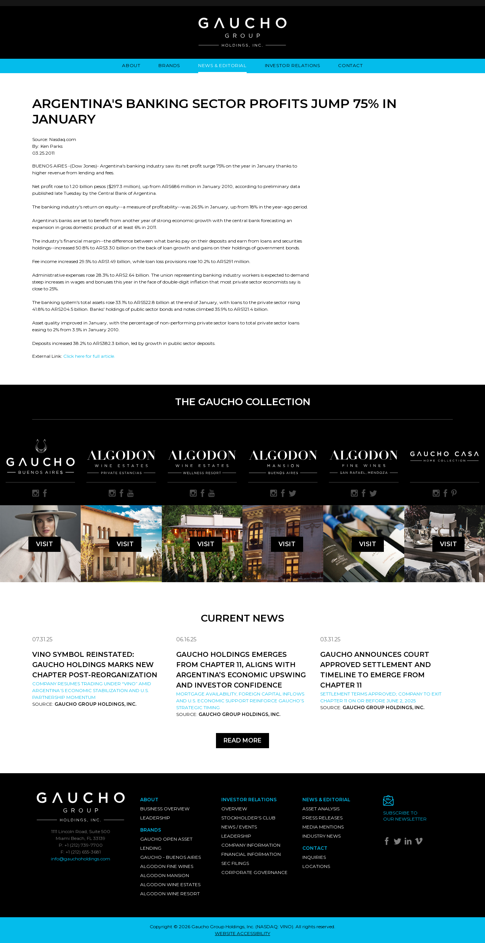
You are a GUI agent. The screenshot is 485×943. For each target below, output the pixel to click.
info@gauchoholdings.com (80, 859)
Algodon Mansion (164, 875)
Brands (169, 65)
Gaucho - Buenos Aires (170, 857)
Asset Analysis (321, 808)
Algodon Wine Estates (170, 884)
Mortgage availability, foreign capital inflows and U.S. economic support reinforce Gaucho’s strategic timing (240, 700)
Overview (234, 808)
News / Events (239, 827)
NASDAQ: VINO (274, 926)
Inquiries (314, 857)
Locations (316, 866)
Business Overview (164, 808)
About (131, 65)
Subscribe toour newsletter (405, 816)
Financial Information (251, 854)
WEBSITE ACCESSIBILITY (242, 933)
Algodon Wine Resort (170, 893)
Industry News (321, 836)
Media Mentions (323, 827)
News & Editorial (222, 65)
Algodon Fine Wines (166, 866)
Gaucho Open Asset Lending (166, 843)
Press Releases (322, 818)
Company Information (250, 845)
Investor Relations (292, 65)
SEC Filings (235, 863)
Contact (350, 65)
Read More (242, 740)
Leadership (155, 818)
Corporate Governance (254, 872)
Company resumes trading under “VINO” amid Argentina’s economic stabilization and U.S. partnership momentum (91, 690)
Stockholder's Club (248, 818)
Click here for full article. (89, 356)
